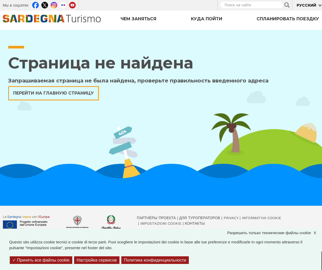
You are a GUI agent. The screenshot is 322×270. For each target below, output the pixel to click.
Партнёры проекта (156, 218)
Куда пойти (206, 18)
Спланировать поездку (288, 18)
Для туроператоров (199, 218)
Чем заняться (138, 18)
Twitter (44, 4)
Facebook (35, 4)
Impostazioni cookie (160, 223)
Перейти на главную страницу (53, 93)
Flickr (63, 4)
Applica (287, 5)
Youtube (72, 4)
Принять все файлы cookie (41, 260)
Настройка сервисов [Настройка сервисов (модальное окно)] (97, 260)
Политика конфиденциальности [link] (155, 260)
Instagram (54, 4)
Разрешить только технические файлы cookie (274, 233)
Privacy (231, 218)
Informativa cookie (261, 218)
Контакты (195, 223)
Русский (306, 5)
